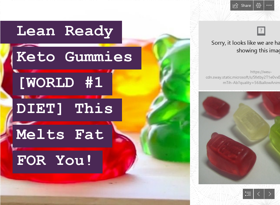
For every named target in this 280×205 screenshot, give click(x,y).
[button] (241, 5)
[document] (140, 102)
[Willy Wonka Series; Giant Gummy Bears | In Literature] (95, 102)
